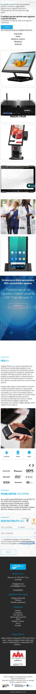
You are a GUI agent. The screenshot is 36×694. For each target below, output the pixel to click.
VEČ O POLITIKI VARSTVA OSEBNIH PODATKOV (16, 30)
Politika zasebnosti (18, 602)
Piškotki (18, 600)
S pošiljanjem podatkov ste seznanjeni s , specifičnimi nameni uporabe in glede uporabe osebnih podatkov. (18, 541)
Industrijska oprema (18, 617)
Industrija (18, 34)
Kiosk (18, 36)
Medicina (18, 41)
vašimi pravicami (6, 544)
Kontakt (18, 625)
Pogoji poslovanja (18, 598)
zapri (32, 2)
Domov (18, 611)
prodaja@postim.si (18, 586)
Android (18, 44)
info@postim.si (18, 584)
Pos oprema (18, 615)
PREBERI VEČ (18, 306)
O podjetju (18, 613)
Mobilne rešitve (18, 39)
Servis (18, 623)
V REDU (6, 27)
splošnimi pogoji (6, 541)
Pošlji (8, 552)
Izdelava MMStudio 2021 (18, 692)
